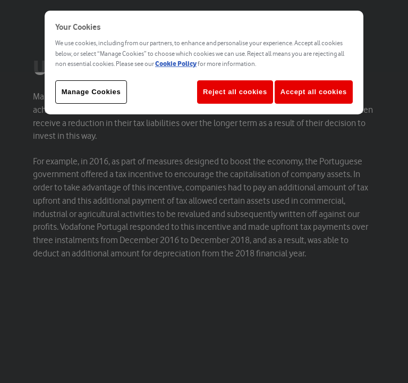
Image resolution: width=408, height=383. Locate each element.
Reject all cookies (235, 92)
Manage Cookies (91, 92)
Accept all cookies (313, 92)
